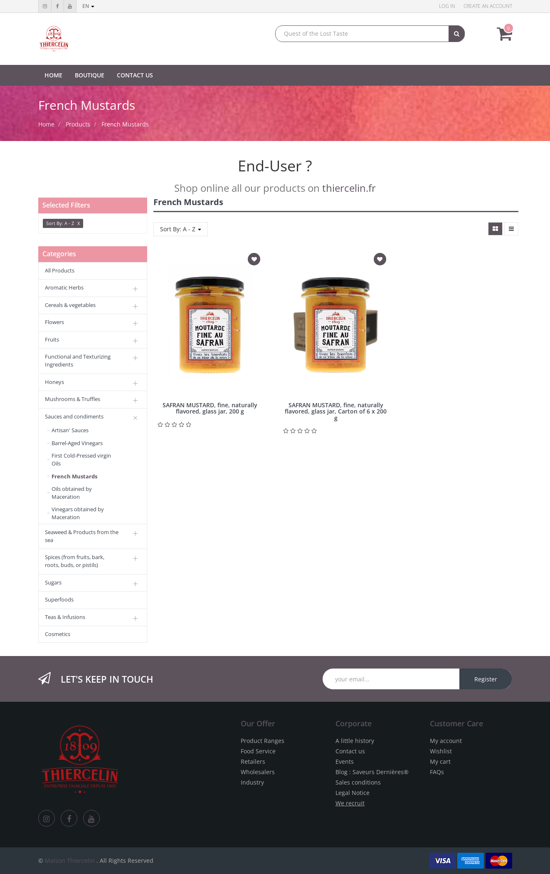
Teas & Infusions (65, 617)
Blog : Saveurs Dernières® (372, 772)
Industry (252, 782)
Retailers (253, 761)
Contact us (350, 751)
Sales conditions (358, 782)
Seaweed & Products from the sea (81, 536)
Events (344, 761)
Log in (447, 6)
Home (46, 124)
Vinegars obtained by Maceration (78, 513)
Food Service (258, 751)
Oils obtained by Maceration (72, 492)
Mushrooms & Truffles (72, 399)
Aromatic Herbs (64, 287)
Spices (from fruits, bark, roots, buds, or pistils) (74, 561)
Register (485, 679)
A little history (354, 741)
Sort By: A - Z (180, 229)
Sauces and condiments (74, 416)
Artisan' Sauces (70, 430)
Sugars (53, 582)
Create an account (488, 6)
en (88, 6)
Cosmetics (57, 634)
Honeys (54, 382)
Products (78, 124)
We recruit (350, 803)
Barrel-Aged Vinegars (77, 443)
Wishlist (441, 751)
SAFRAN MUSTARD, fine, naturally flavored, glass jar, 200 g (210, 408)
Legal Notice (352, 793)
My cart (440, 761)
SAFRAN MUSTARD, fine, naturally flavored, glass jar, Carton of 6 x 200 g (336, 411)
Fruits (52, 339)
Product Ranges (262, 741)
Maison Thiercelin (70, 860)
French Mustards (125, 124)
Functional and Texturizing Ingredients (78, 360)
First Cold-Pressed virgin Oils (81, 459)
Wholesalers (258, 772)
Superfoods (59, 599)
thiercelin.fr (349, 188)
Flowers (54, 322)
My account (446, 741)
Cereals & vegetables (70, 305)
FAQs (437, 772)
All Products (59, 270)
